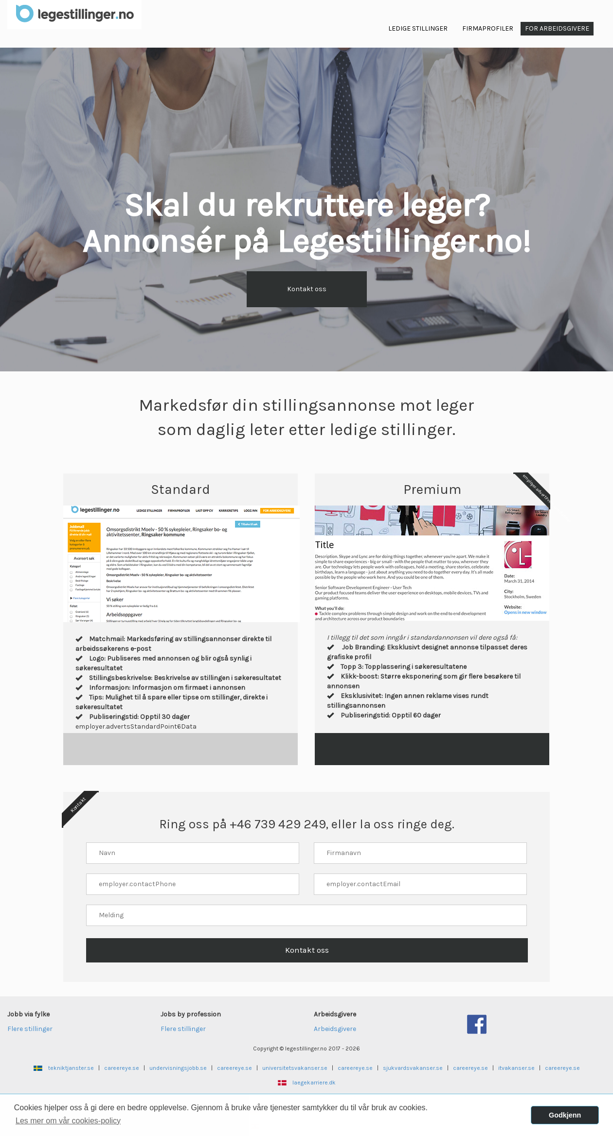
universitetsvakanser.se (294, 1068)
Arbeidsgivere (335, 1029)
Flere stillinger (30, 1029)
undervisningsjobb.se (178, 1068)
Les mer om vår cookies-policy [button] (68, 1121)
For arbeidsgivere (557, 28)
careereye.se (121, 1068)
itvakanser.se (516, 1068)
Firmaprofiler (487, 28)
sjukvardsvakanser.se (413, 1068)
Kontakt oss (306, 289)
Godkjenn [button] (565, 1115)
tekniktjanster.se (71, 1068)
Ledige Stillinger (418, 28)
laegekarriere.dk (314, 1082)
